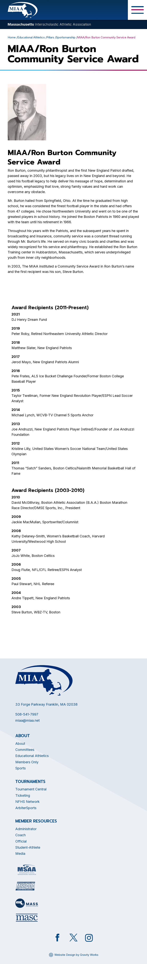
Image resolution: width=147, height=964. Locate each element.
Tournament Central (31, 789)
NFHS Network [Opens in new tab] (27, 802)
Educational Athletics (31, 37)
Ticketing (22, 795)
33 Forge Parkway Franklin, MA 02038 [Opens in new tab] (46, 704)
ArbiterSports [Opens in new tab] (25, 808)
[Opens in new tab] (26, 870)
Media (20, 854)
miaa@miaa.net (27, 720)
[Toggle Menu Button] (137, 10)
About (20, 744)
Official (21, 841)
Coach (20, 835)
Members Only (26, 762)
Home (12, 37)
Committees (24, 750)
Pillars (50, 37)
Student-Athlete (27, 847)
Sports (20, 768)
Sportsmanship (65, 37)
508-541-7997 (26, 714)
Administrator (26, 829)
